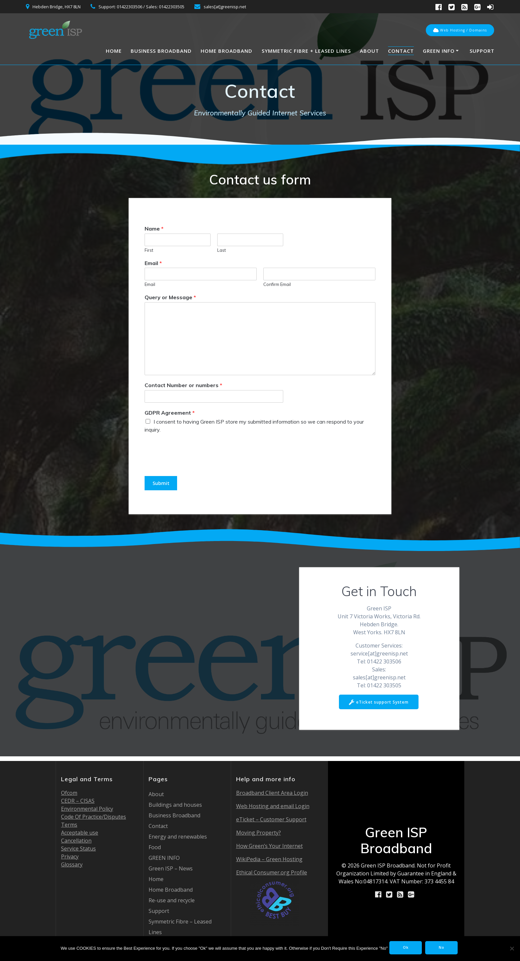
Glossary (72, 864)
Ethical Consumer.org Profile (271, 897)
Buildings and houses (175, 804)
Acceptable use (79, 832)
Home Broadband (226, 50)
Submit (163, 483)
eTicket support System (378, 704)
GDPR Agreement (170, 412)
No (445, 948)
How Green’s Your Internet (269, 846)
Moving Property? (258, 832)
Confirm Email (277, 284)
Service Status (78, 848)
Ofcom (69, 792)
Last (221, 250)
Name (154, 228)
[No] (511, 948)
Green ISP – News (171, 868)
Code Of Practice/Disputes (93, 816)
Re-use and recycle (172, 900)
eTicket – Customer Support (271, 819)
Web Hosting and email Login (272, 806)
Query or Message (170, 297)
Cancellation (76, 840)
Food (155, 847)
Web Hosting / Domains (460, 30)
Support (482, 50)
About (369, 50)
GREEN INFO (439, 50)
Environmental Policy (87, 808)
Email (153, 263)
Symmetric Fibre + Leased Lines (306, 50)
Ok (405, 948)
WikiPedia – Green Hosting (269, 859)
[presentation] (195, 465)
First (149, 250)
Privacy (70, 856)
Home (114, 50)
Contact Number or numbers (183, 385)
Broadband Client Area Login (272, 792)
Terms (69, 824)
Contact (401, 50)
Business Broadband (161, 50)
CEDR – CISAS (78, 800)
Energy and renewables (178, 836)
